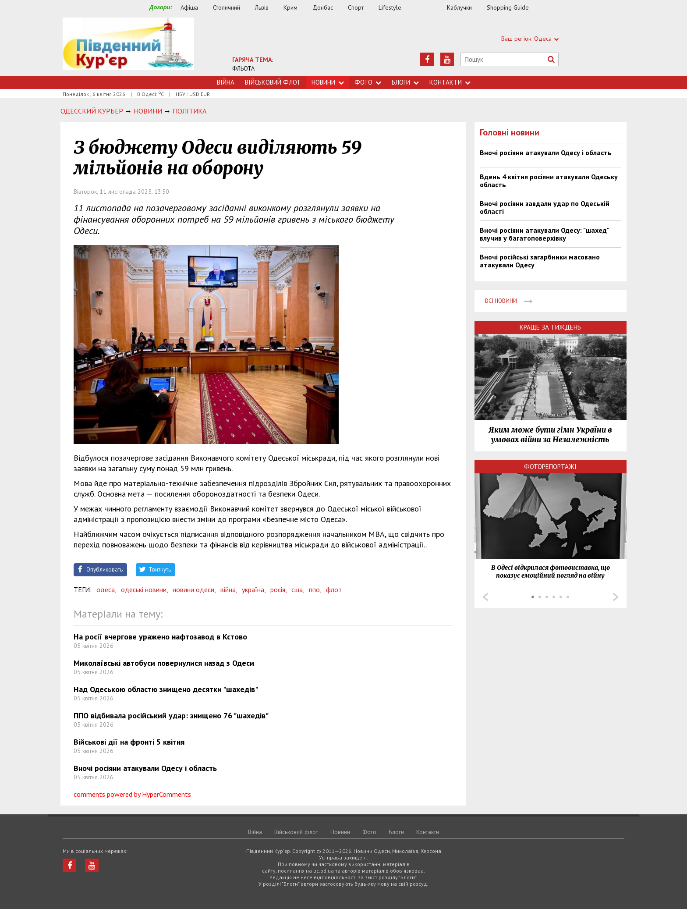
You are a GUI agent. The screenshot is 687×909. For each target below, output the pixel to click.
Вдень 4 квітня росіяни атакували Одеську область (549, 180)
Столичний (226, 7)
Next (615, 597)
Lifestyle (390, 7)
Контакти (450, 82)
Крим (290, 7)
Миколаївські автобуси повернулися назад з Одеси (164, 663)
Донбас (322, 7)
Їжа (428, 8)
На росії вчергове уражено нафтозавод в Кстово (160, 637)
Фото (367, 82)
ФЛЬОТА (243, 68)
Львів (262, 7)
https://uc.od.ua (128, 47)
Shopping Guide (508, 7)
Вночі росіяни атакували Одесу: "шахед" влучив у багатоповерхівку (544, 234)
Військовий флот (273, 82)
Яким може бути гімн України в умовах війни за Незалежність (550, 434)
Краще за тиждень (550, 327)
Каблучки (459, 7)
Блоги (405, 82)
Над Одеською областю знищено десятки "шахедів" (166, 689)
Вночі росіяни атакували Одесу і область (145, 768)
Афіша (189, 7)
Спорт (356, 7)
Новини (328, 82)
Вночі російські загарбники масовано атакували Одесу (540, 260)
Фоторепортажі (550, 466)
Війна (225, 82)
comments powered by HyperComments (132, 794)
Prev (485, 597)
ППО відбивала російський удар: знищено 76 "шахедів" (171, 715)
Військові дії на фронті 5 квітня (129, 742)
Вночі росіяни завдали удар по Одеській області (544, 207)
